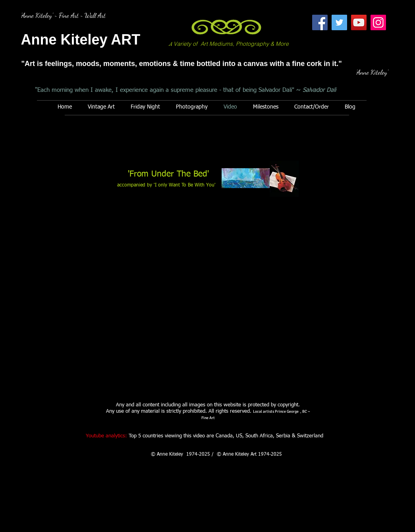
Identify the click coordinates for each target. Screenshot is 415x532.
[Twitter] (339, 22)
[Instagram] (378, 22)
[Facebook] (320, 22)
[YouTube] (359, 22)
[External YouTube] (208, 296)
